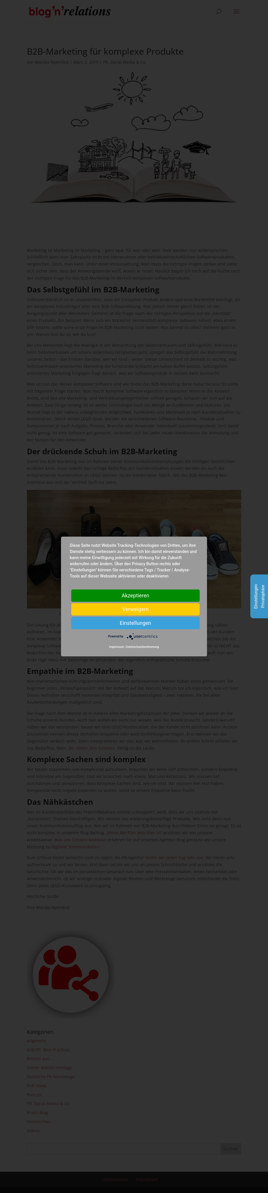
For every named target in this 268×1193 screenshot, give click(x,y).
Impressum (116, 646)
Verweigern (135, 609)
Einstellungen (135, 623)
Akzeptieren (135, 595)
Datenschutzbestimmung (142, 646)
